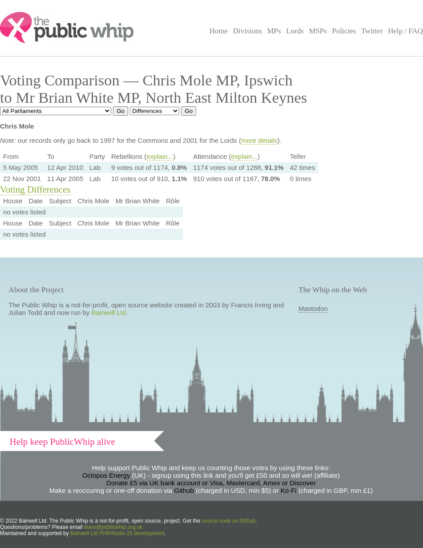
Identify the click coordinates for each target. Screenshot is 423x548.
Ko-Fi (289, 490)
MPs (274, 31)
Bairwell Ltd (109, 312)
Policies (344, 31)
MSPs (318, 31)
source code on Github (229, 521)
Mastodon (313, 308)
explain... (159, 156)
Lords (295, 31)
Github (184, 490)
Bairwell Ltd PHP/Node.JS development (117, 533)
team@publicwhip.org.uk (113, 527)
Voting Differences (35, 189)
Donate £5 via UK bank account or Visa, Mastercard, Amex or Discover (211, 483)
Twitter (372, 31)
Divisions (247, 31)
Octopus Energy (106, 475)
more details (259, 140)
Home (218, 31)
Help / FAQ (405, 31)
